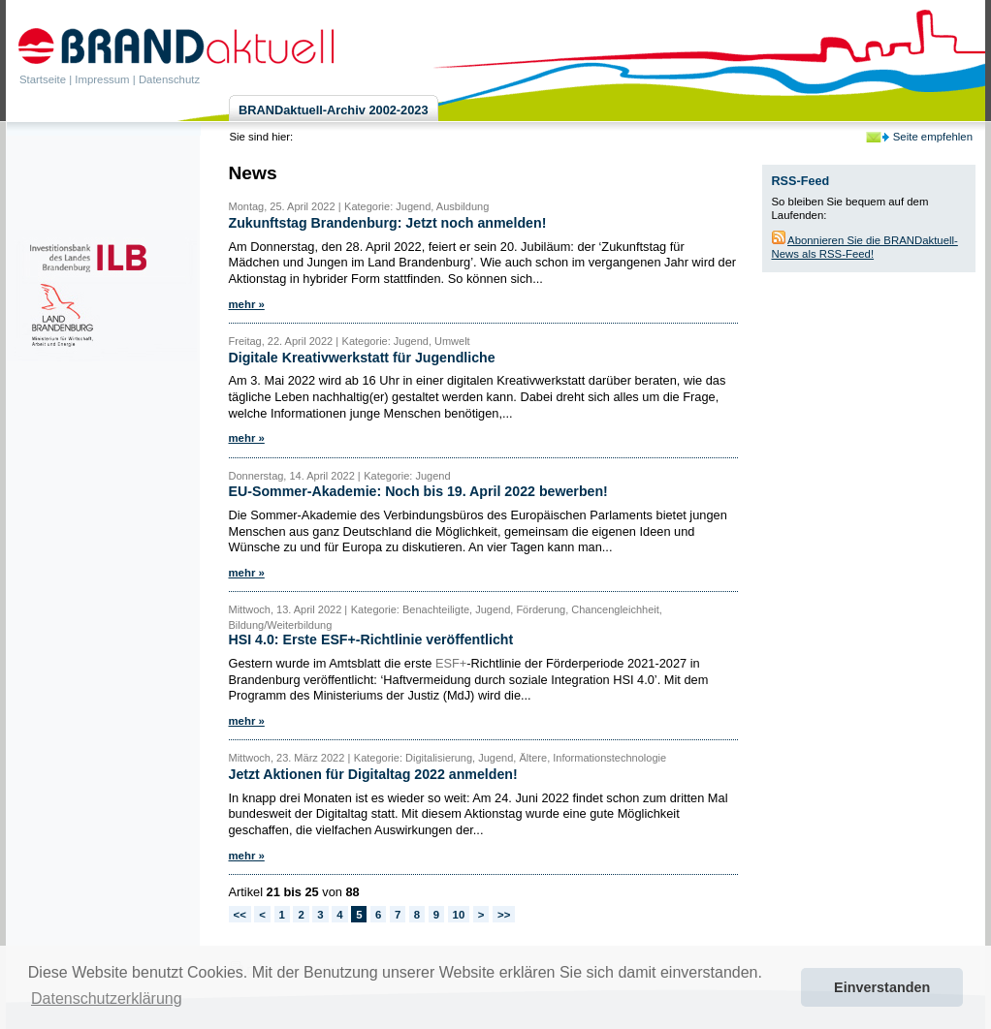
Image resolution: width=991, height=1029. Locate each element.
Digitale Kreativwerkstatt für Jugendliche (362, 357)
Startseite (42, 79)
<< (240, 914)
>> (503, 914)
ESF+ (450, 663)
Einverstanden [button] (882, 987)
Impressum (102, 79)
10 (459, 914)
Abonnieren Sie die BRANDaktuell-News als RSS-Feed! (865, 247)
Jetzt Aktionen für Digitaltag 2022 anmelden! (373, 774)
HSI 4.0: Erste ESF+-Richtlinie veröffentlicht (371, 639)
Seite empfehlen (933, 136)
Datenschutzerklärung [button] (106, 998)
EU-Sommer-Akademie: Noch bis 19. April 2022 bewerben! (418, 491)
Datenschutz (169, 79)
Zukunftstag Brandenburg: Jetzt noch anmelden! (388, 223)
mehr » (247, 304)
